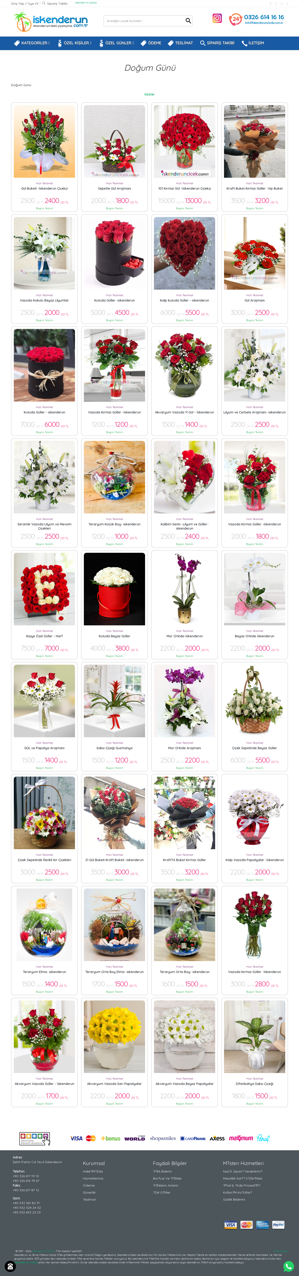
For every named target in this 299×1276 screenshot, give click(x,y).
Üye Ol (33, 3)
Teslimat (89, 1199)
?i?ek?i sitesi (281, 1251)
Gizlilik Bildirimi (234, 1199)
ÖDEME (150, 43)
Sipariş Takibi (55, 3)
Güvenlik (89, 1192)
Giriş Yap (18, 3)
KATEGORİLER (32, 43)
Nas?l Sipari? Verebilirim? (242, 1171)
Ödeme (89, 1185)
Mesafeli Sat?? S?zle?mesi (242, 1178)
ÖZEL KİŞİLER (73, 43)
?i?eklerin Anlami (165, 1185)
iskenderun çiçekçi (86, 2)
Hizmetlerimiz (93, 1178)
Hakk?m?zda (93, 1171)
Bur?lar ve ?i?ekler (167, 1178)
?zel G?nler (161, 1192)
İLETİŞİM (252, 43)
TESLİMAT (180, 43)
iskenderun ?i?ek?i (43, 1251)
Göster (149, 94)
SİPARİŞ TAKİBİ (217, 43)
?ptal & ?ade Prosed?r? (241, 1185)
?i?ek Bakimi (162, 1171)
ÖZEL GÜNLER (115, 43)
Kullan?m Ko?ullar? (237, 1192)
